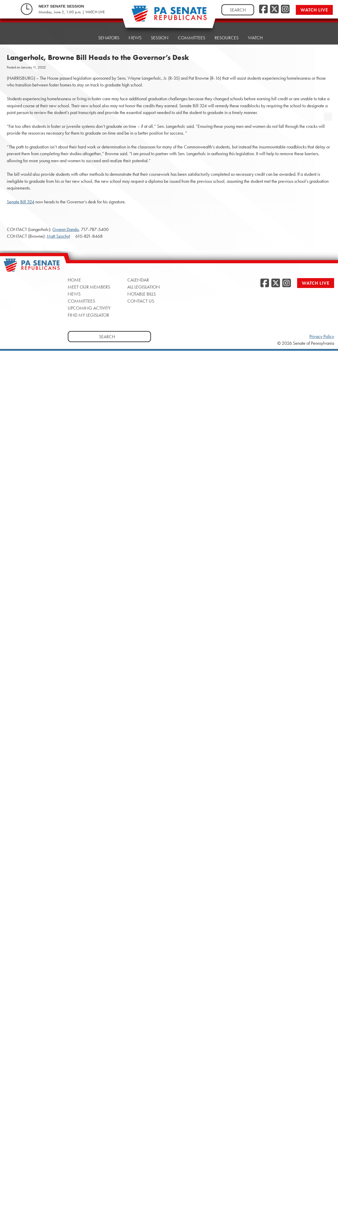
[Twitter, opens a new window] (274, 9)
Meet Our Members (89, 287)
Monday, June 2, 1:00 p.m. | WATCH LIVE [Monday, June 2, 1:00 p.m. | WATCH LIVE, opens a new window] (72, 12)
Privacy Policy (321, 336)
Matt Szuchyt (58, 236)
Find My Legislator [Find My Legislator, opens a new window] (88, 315)
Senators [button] (108, 37)
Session (159, 34)
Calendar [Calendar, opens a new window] (138, 280)
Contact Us (140, 301)
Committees (191, 33)
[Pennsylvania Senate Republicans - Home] (169, 16)
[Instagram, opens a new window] (285, 9)
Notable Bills (141, 294)
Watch (255, 31)
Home (82, 38)
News (135, 36)
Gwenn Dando (65, 229)
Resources (227, 32)
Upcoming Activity (89, 308)
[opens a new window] (328, 106)
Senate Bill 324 (20, 202)
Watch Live (314, 10)
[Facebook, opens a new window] (263, 9)
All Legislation (143, 287)
